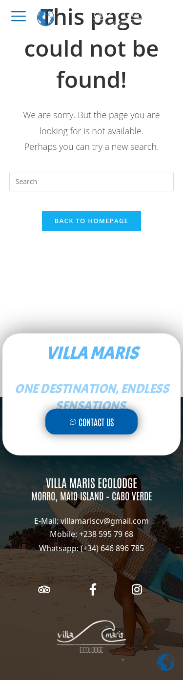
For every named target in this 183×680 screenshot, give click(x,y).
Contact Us (91, 422)
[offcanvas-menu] (18, 16)
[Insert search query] (91, 181)
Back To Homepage (91, 220)
